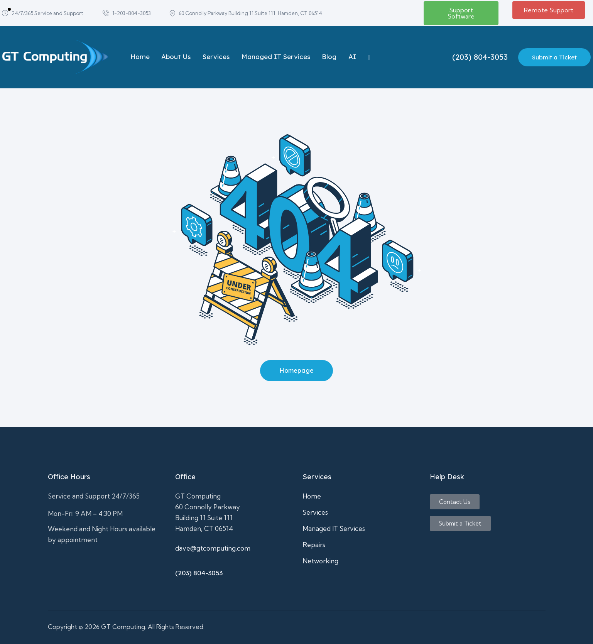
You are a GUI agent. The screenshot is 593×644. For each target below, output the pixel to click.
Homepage (296, 370)
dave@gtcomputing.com (212, 548)
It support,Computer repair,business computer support (106, 571)
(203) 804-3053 (199, 573)
